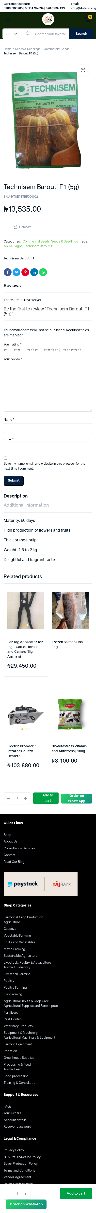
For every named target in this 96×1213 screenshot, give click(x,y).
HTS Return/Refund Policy (22, 1157)
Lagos (18, 246)
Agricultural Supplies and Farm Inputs (31, 1006)
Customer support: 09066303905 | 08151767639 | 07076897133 (34, 6)
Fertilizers (11, 1012)
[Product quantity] (17, 1193)
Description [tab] (16, 496)
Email (9, 439)
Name (9, 419)
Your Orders (12, 1113)
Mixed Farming (14, 949)
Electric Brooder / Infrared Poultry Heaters (21, 751)
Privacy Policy (14, 1150)
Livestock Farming (17, 974)
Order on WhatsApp (26, 1204)
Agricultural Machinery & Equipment (29, 1037)
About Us (10, 841)
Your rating (12, 344)
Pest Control (13, 1019)
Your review (13, 359)
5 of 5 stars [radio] (72, 350)
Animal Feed (12, 1069)
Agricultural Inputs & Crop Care (26, 1001)
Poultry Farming (15, 987)
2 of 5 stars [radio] (18, 350)
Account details (15, 1120)
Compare (25, 227)
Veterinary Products (18, 1026)
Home (8, 49)
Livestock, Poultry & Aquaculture (27, 962)
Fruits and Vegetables (19, 942)
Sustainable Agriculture (20, 956)
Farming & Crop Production (23, 917)
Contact (10, 855)
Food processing (16, 1076)
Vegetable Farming (17, 935)
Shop (7, 835)
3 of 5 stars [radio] (33, 350)
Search (81, 34)
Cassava (10, 929)
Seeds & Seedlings (28, 49)
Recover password (17, 1126)
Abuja (8, 246)
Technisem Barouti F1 (39, 246)
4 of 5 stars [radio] (52, 350)
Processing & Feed (17, 1064)
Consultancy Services (19, 848)
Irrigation (10, 1051)
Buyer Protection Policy (21, 1163)
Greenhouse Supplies (19, 1058)
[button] (83, 70)
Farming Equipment (18, 1044)
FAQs (8, 1106)
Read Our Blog (14, 862)
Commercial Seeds (56, 49)
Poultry (9, 981)
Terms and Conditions (19, 1170)
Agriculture (12, 922)
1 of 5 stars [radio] (7, 350)
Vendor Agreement (17, 1177)
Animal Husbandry (17, 967)
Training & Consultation (20, 1083)
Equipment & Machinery (21, 1032)
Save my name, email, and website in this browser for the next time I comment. (44, 466)
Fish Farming (13, 994)
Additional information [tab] (26, 505)
